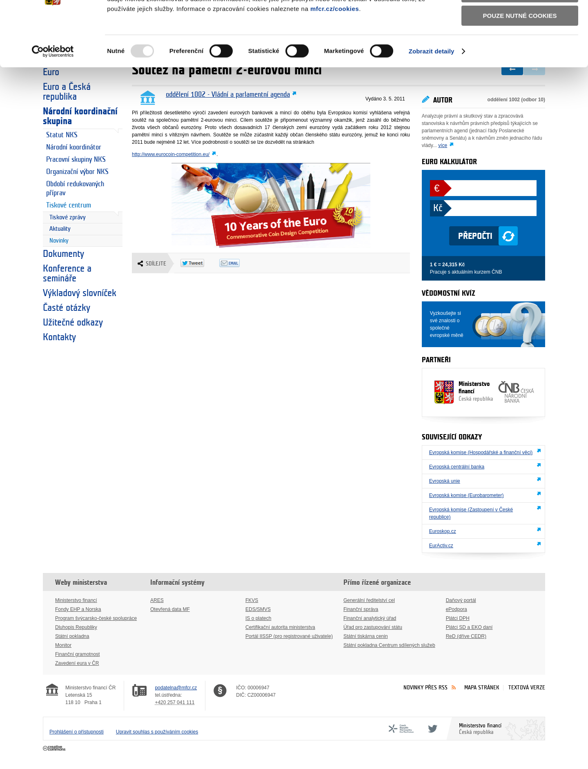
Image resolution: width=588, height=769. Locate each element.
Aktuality (60, 229)
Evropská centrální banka (456, 467)
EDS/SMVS (258, 609)
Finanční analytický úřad (369, 618)
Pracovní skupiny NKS (76, 159)
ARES (157, 600)
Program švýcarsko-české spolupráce (96, 618)
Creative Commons (55, 748)
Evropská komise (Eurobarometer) (466, 495)
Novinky (59, 241)
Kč (437, 208)
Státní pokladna (72, 636)
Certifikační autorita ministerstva (280, 627)
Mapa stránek (481, 687)
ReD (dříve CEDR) (466, 636)
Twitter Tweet (199, 263)
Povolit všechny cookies (520, 19)
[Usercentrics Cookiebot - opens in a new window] (53, 102)
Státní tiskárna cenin (365, 636)
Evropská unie (444, 481)
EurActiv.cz (441, 545)
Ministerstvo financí (463, 392)
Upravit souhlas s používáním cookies (157, 732)
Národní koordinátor (73, 147)
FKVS (251, 600)
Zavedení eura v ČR (77, 663)
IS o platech (258, 618)
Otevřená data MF (170, 609)
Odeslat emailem (238, 263)
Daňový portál (461, 600)
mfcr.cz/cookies (334, 59)
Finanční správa (360, 609)
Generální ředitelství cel (369, 600)
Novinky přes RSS (425, 687)
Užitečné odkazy (73, 322)
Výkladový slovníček (79, 293)
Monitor (63, 645)
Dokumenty (63, 254)
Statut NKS (62, 135)
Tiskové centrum (68, 205)
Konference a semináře (67, 273)
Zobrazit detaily (431, 101)
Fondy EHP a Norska (78, 609)
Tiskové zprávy (67, 217)
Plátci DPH (458, 618)
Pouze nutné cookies (520, 65)
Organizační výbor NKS (77, 171)
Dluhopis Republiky (76, 627)
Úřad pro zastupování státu (372, 627)
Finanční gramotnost (77, 654)
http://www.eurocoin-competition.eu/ (170, 154)
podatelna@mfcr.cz (176, 688)
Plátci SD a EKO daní (469, 627)
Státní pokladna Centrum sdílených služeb (389, 645)
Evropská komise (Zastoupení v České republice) (471, 513)
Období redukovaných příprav (75, 188)
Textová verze (526, 687)
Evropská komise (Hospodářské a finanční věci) (480, 452)
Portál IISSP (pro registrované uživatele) (289, 636)
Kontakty (59, 337)
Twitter (431, 728)
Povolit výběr (520, 43)
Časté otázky (66, 307)
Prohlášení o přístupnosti (76, 732)
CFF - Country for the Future (401, 728)
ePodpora (456, 609)
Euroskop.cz (442, 531)
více (442, 145)
